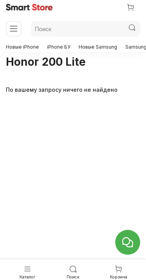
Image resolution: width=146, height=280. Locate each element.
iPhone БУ (58, 47)
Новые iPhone (22, 47)
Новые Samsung (98, 47)
